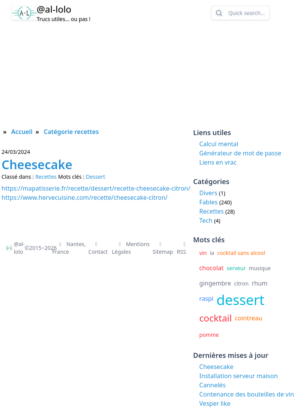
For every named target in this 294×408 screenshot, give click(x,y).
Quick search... (239, 13)
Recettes (211, 211)
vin (203, 252)
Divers (208, 193)
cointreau (248, 318)
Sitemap (162, 248)
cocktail (215, 318)
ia (212, 252)
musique (260, 268)
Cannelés (212, 385)
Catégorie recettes (71, 131)
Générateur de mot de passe (240, 153)
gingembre (215, 283)
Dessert (95, 176)
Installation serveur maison (238, 376)
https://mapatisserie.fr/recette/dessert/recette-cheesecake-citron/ (96, 188)
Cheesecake (216, 366)
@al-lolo (54, 9)
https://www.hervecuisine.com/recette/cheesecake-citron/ (85, 197)
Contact (98, 248)
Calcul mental (218, 144)
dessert (241, 299)
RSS (182, 248)
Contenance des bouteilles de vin (246, 394)
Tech (205, 220)
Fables (208, 202)
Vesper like (214, 403)
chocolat (211, 268)
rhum (259, 283)
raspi (206, 298)
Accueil (21, 131)
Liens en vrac (218, 162)
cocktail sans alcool (241, 252)
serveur (236, 268)
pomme (209, 334)
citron (241, 283)
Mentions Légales (131, 247)
